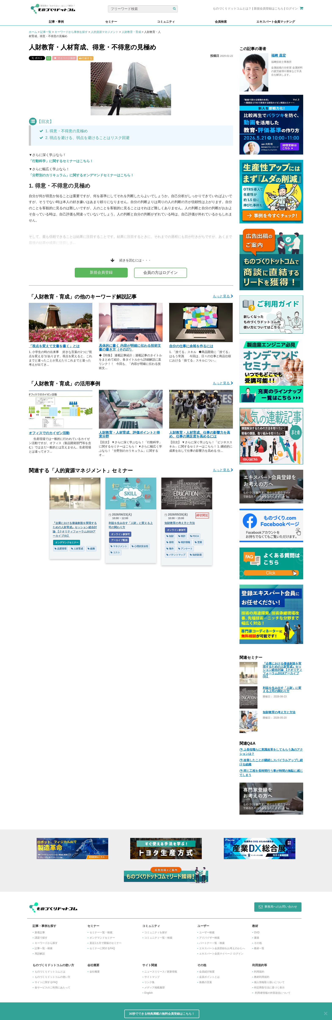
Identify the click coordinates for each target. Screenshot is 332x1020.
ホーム (33, 31)
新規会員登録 (101, 272)
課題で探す (41, 937)
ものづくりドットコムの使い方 (52, 976)
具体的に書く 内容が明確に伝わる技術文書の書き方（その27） (130, 347)
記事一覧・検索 (44, 948)
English (148, 992)
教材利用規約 (261, 976)
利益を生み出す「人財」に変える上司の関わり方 (282, 689)
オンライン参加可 (120, 534)
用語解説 (40, 953)
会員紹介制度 (206, 971)
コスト (115, 552)
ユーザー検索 (206, 932)
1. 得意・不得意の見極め (63, 131)
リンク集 (149, 982)
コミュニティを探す (155, 932)
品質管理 (60, 548)
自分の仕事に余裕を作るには (191, 346)
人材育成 (77, 548)
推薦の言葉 (205, 982)
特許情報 (184, 542)
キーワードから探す (46, 943)
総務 (91, 548)
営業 (198, 542)
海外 (170, 548)
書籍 (256, 937)
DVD (256, 932)
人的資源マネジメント (104, 31)
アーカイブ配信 (119, 540)
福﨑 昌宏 (278, 55)
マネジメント (119, 546)
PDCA (194, 536)
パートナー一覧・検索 (212, 943)
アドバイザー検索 (209, 937)
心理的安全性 (140, 546)
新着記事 (40, 932)
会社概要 (95, 971)
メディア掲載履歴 (154, 987)
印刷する (85, 58)
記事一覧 (45, 31)
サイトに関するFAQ (46, 982)
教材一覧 (259, 948)
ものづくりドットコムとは (50, 971)
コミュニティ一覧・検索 (158, 937)
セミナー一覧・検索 (101, 932)
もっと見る (223, 296)
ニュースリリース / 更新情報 (160, 971)
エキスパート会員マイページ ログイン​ (221, 953)
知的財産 (196, 554)
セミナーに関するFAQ (102, 948)
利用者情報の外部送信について (272, 992)
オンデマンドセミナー (67, 542)
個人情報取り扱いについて (269, 982)
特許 (181, 536)
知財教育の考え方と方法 (279, 712)
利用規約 (259, 971)
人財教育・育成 (131, 31)
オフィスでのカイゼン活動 (49, 433)
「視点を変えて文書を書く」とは (54, 346)
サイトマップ (152, 976)
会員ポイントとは (209, 976)
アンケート (185, 548)
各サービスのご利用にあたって (52, 987)
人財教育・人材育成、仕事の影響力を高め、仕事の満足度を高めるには (199, 434)
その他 (258, 943)
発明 (170, 542)
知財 (170, 536)
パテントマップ (175, 554)
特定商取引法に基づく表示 (269, 987)
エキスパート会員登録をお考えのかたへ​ (222, 948)
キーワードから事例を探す (71, 31)
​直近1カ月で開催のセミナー (106, 943)
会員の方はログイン (160, 272)
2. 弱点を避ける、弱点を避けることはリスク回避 (84, 138)
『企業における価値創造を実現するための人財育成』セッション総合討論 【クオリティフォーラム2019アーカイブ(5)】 (282, 670)
